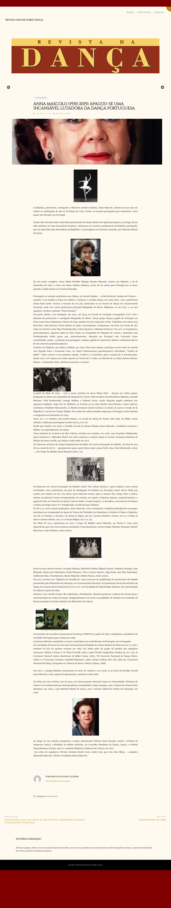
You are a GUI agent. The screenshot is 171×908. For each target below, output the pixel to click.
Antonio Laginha (64, 145)
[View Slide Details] (71, 103)
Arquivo (130, 12)
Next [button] (162, 103)
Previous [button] (9, 103)
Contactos (159, 12)
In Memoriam (40, 129)
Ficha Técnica (144, 12)
